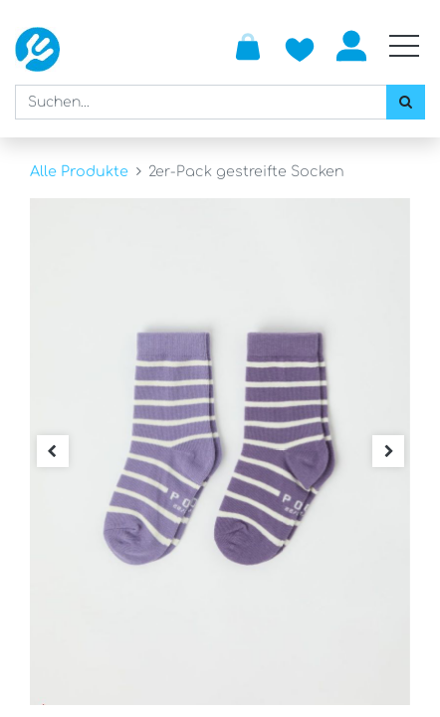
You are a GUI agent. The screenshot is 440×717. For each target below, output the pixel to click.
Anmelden (351, 46)
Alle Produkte (79, 171)
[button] (52, 451)
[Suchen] (405, 102)
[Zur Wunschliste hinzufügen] (300, 46)
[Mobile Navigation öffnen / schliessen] (404, 46)
